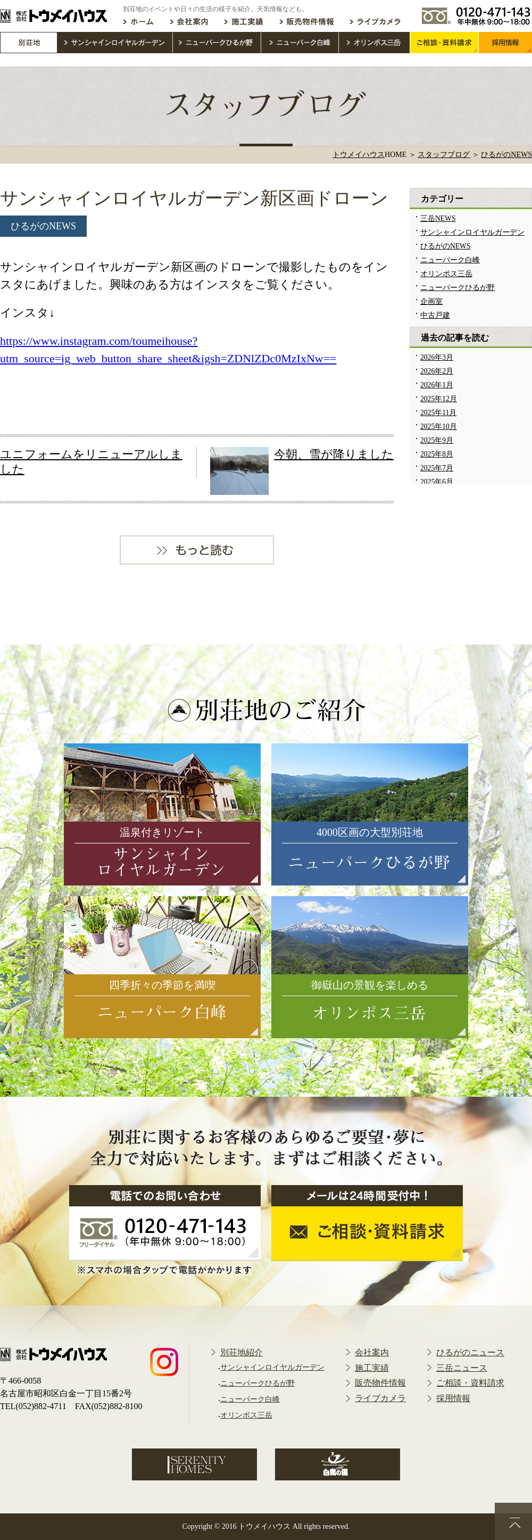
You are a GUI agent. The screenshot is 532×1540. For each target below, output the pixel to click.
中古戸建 (435, 315)
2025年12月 (438, 399)
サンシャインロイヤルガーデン (472, 232)
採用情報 (453, 1398)
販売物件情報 (380, 1382)
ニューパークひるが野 (457, 288)
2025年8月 (436, 454)
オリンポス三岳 (446, 274)
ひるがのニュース (470, 1352)
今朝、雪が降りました (334, 454)
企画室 (431, 301)
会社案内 (372, 1352)
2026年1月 (436, 385)
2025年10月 (438, 426)
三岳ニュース (461, 1367)
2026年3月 (436, 357)
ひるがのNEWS (43, 226)
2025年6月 (436, 482)
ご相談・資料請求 (470, 1382)
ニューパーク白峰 (450, 260)
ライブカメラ (380, 1398)
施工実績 (372, 1367)
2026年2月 (436, 371)
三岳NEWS (438, 218)
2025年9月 (436, 440)
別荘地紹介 (241, 1352)
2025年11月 (438, 413)
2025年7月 (436, 468)
